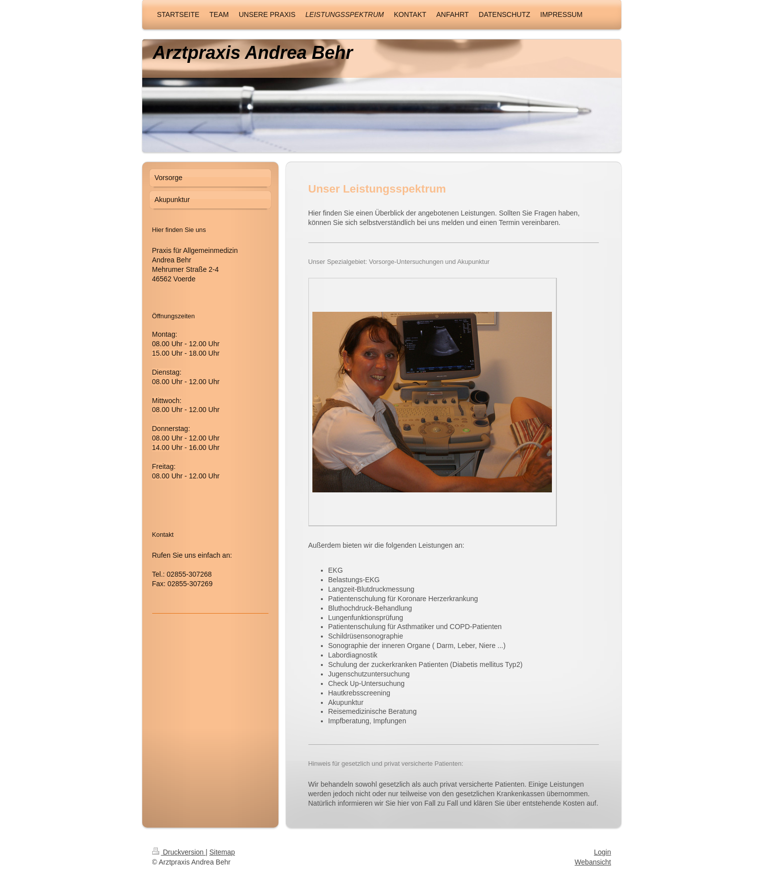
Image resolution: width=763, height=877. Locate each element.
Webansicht (593, 862)
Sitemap (222, 852)
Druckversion (179, 852)
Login (602, 852)
